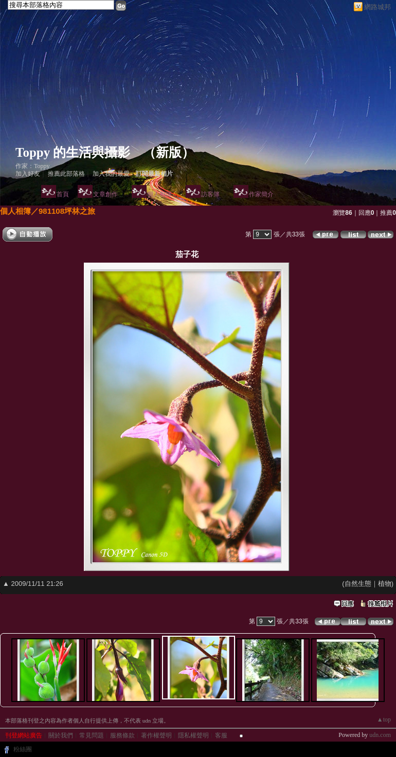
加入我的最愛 (111, 173)
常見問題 (91, 735)
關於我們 (60, 735)
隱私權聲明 (193, 735)
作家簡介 (261, 194)
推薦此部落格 (66, 173)
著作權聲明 (156, 735)
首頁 (63, 194)
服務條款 (122, 735)
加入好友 (27, 173)
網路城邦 (377, 7)
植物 (384, 583)
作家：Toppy (32, 166)
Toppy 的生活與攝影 (72, 152)
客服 (221, 735)
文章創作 (105, 194)
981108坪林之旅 (67, 211)
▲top (384, 719)
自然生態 (358, 583)
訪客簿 (210, 194)
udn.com (380, 734)
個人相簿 (159, 194)
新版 (169, 152)
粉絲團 (22, 749)
